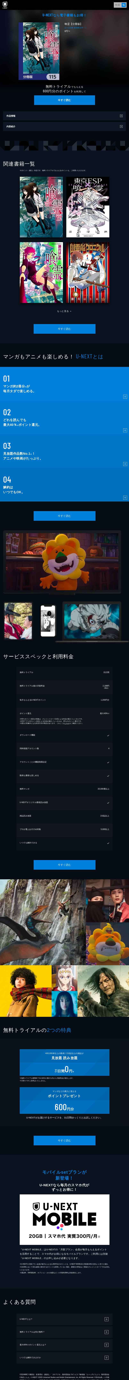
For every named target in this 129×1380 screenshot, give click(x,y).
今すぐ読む (64, 100)
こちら (67, 723)
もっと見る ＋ (64, 311)
